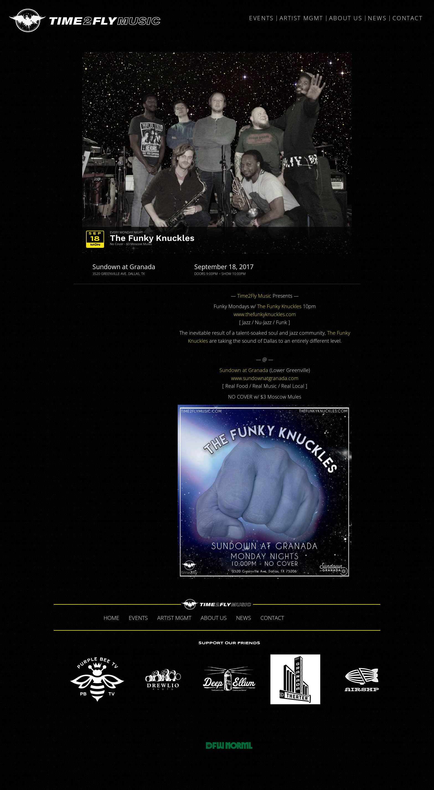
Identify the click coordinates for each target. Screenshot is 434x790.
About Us (345, 18)
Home (111, 618)
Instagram (329, 617)
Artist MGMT (301, 18)
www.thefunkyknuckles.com (265, 314)
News (377, 18)
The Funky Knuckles (152, 238)
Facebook (294, 617)
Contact (407, 18)
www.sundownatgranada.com (264, 378)
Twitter (306, 617)
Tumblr (317, 617)
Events (261, 18)
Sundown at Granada (123, 266)
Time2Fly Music (254, 295)
